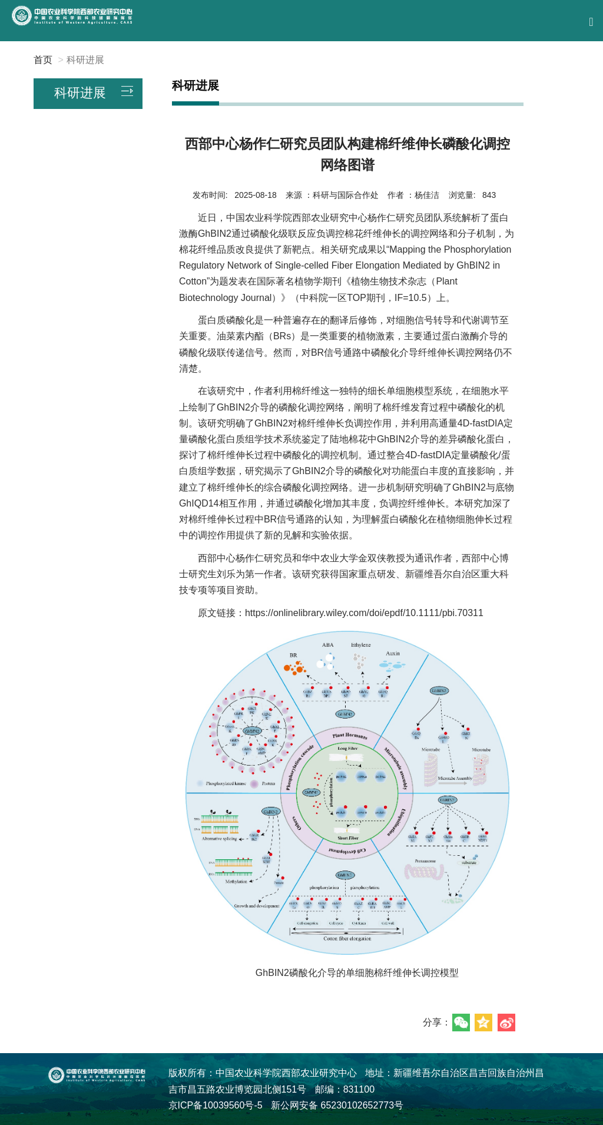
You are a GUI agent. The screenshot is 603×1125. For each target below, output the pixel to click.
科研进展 (85, 60)
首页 (43, 60)
